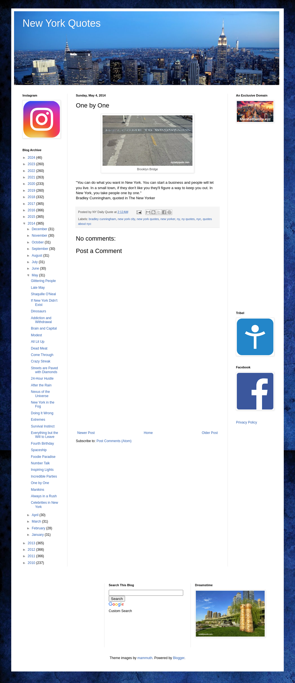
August (37, 255)
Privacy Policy (246, 422)
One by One (40, 483)
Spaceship (39, 450)
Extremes (38, 420)
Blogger (179, 658)
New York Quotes (61, 23)
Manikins (37, 490)
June (36, 268)
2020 (32, 184)
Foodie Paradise (43, 457)
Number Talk (40, 463)
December (40, 229)
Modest (36, 335)
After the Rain (41, 385)
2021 (32, 177)
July (35, 262)
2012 (32, 550)
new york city (126, 219)
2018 (32, 197)
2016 (32, 210)
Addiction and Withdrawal (41, 320)
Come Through (42, 355)
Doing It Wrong (42, 413)
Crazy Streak (40, 361)
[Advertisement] (147, 403)
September (40, 249)
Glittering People (43, 281)
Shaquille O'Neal (43, 294)
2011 (32, 556)
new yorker (167, 219)
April (35, 515)
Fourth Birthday (42, 443)
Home (148, 433)
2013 (32, 543)
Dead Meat (39, 348)
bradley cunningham (102, 219)
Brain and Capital (44, 328)
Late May (38, 288)
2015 (32, 217)
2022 (32, 171)
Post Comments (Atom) (113, 441)
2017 (32, 204)
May (35, 275)
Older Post (210, 433)
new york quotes (148, 219)
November (40, 236)
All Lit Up (37, 342)
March (37, 521)
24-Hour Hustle (42, 378)
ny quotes (188, 219)
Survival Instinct (43, 426)
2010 (32, 563)
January (38, 535)
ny (178, 219)
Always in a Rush (44, 496)
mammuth (144, 658)
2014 (32, 223)
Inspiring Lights (42, 470)
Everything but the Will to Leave (44, 435)
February (39, 528)
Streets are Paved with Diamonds (44, 370)
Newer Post (86, 433)
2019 (32, 190)
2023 (32, 164)
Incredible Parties (44, 476)
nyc (198, 219)
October (38, 242)
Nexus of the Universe (40, 394)
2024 (32, 158)
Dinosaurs (38, 311)
